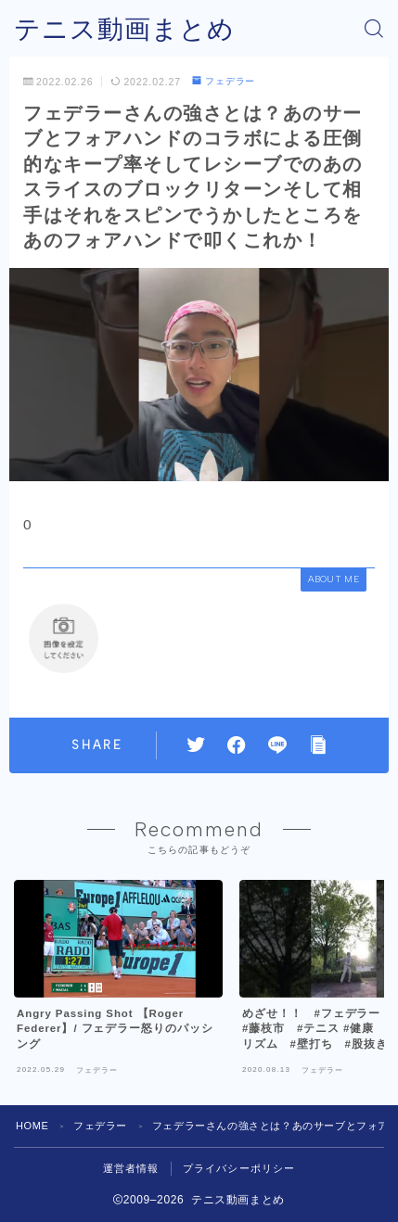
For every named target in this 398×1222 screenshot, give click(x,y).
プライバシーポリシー (239, 1168)
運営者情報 (131, 1168)
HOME (32, 1125)
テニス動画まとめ (124, 29)
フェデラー (223, 81)
